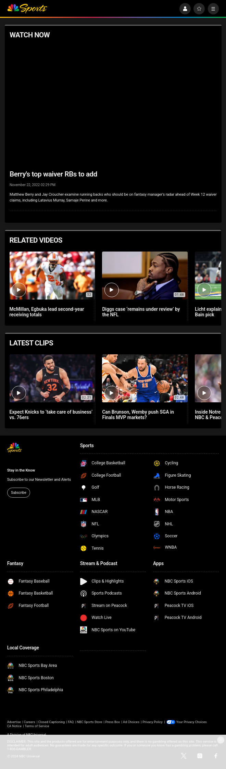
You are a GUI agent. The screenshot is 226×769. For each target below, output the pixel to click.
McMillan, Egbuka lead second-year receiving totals (47, 311)
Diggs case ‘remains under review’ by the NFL (141, 311)
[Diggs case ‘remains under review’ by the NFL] (144, 276)
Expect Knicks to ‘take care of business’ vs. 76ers (51, 414)
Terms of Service (37, 726)
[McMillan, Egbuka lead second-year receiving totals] (52, 276)
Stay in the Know (21, 470)
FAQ (71, 722)
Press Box (112, 722)
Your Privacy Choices (191, 722)
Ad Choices (131, 722)
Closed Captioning (51, 722)
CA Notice (14, 726)
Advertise (14, 722)
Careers (29, 722)
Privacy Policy (152, 722)
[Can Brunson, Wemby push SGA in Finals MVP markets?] (144, 378)
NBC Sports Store (89, 722)
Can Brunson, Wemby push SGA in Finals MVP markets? (138, 414)
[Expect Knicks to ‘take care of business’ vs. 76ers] (52, 378)
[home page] (27, 8)
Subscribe (18, 492)
